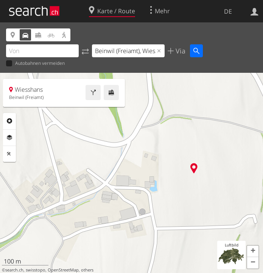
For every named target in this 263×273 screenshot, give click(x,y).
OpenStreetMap (63, 270)
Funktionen (9, 154)
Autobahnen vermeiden (35, 63)
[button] (252, 251)
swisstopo (35, 270)
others (87, 270)
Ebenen (9, 138)
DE (228, 11)
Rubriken (9, 121)
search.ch (14, 270)
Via (179, 50)
